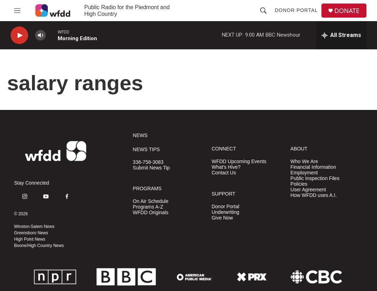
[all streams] (341, 35)
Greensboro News (31, 232)
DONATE (346, 10)
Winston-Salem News (34, 226)
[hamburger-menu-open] (17, 11)
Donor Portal (296, 10)
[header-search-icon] (263, 10)
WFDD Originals (150, 212)
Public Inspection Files (314, 178)
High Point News (29, 239)
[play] (19, 35)
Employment (304, 172)
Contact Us (224, 172)
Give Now (222, 218)
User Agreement (308, 189)
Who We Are (304, 161)
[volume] (40, 35)
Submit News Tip (151, 168)
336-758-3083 (148, 162)
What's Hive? (226, 167)
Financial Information (313, 167)
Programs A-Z (148, 207)
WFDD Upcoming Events (239, 161)
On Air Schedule (150, 201)
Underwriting (225, 212)
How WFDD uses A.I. (313, 195)
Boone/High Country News (39, 245)
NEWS (140, 135)
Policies (298, 184)
